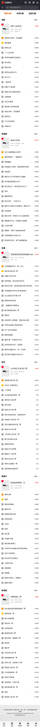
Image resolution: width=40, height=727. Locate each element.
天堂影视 (7, 2)
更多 (36, 20)
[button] (8, 13)
